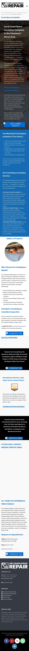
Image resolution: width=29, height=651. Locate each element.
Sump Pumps (6, 597)
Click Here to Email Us (7, 549)
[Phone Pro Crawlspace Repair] (22, 640)
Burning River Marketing (17, 635)
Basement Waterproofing (9, 591)
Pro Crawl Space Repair (6, 12)
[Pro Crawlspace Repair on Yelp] (11, 640)
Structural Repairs (7, 599)
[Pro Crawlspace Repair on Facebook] (6, 640)
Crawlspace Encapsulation (9, 593)
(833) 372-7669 (9, 545)
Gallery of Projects (14, 238)
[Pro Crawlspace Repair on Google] (17, 640)
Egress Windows (7, 595)
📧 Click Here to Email (6, 582)
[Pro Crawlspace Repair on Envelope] (14, 646)
